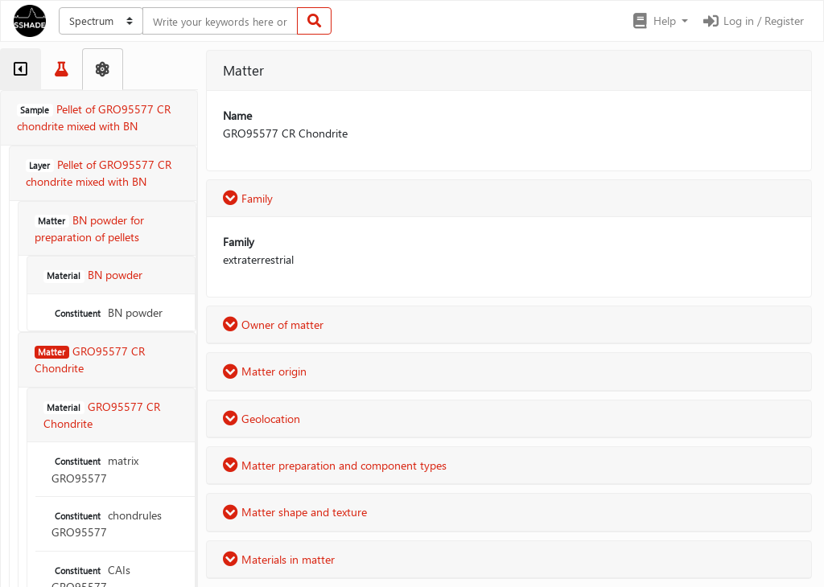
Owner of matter (273, 324)
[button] (659, 21)
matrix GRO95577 (95, 469)
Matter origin (265, 371)
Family (248, 198)
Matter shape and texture (295, 511)
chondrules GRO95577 (107, 523)
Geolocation (261, 418)
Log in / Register (752, 20)
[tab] (20, 69)
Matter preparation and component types (335, 465)
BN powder (107, 312)
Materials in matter (279, 559)
